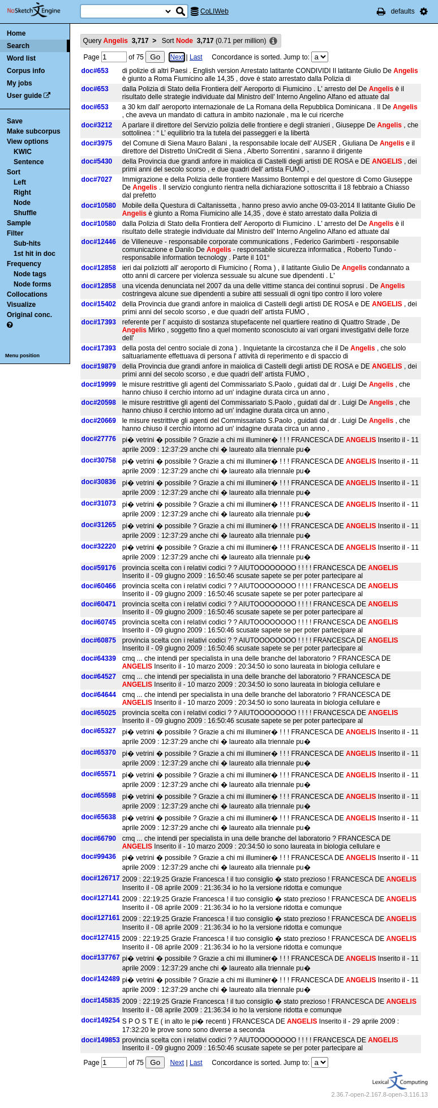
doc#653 (95, 71)
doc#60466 (98, 586)
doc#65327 (98, 731)
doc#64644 (98, 695)
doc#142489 (100, 979)
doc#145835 (100, 1000)
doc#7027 (97, 179)
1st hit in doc (34, 254)
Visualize (21, 305)
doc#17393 (98, 322)
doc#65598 (98, 795)
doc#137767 (100, 957)
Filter (15, 233)
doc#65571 (98, 774)
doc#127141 (100, 898)
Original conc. (29, 315)
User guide (24, 96)
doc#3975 (97, 143)
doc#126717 (100, 878)
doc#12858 (98, 268)
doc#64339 (98, 658)
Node (22, 203)
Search (18, 46)
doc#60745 (98, 622)
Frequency (24, 264)
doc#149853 (100, 1040)
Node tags (30, 274)
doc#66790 (98, 838)
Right (22, 192)
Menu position (22, 355)
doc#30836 (98, 482)
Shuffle (25, 213)
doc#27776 (98, 439)
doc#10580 (98, 205)
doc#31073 (98, 503)
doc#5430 (97, 161)
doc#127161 (100, 918)
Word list (21, 58)
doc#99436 (98, 857)
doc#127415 (100, 938)
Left (20, 182)
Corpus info (26, 71)
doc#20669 (98, 421)
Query (116, 41)
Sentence (29, 162)
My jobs (19, 83)
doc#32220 (98, 546)
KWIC (23, 152)
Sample (19, 223)
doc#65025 (98, 713)
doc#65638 (98, 817)
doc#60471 (98, 604)
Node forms (32, 284)
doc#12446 (98, 242)
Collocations (27, 294)
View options (28, 142)
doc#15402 (98, 304)
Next (177, 57)
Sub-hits (27, 243)
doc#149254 (100, 1020)
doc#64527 (98, 677)
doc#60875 (98, 640)
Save (15, 121)
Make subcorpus (34, 131)
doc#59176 (98, 568)
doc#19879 (98, 366)
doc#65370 (98, 752)
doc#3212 (97, 125)
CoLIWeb (214, 11)
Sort (13, 172)
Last (196, 57)
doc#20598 (98, 403)
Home (16, 33)
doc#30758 (98, 460)
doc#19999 (98, 384)
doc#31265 (98, 525)
